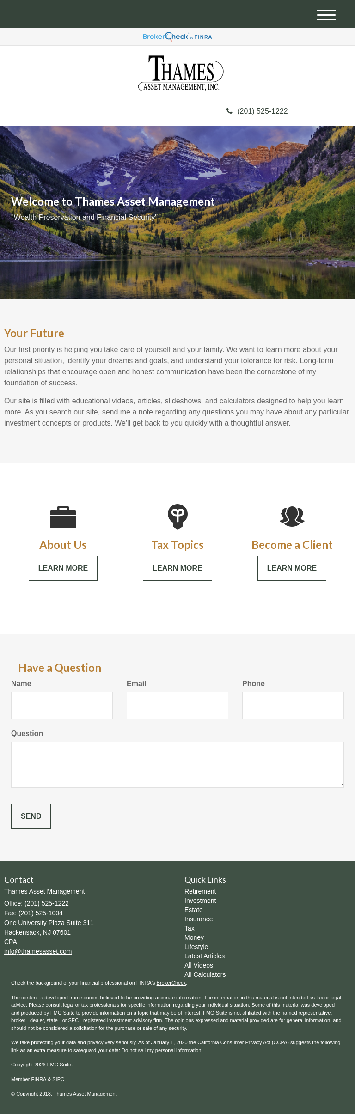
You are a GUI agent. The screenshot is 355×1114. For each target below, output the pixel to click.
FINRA (38, 1079)
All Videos (198, 965)
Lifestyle (196, 946)
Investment (200, 900)
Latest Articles (204, 956)
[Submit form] (31, 816)
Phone (253, 684)
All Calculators (205, 974)
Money (194, 937)
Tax (189, 928)
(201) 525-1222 (257, 111)
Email (137, 684)
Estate (193, 909)
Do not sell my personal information (161, 1050)
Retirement (200, 891)
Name (21, 684)
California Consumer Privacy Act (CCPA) (243, 1042)
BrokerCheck (171, 983)
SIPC (58, 1079)
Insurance (198, 919)
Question (27, 733)
